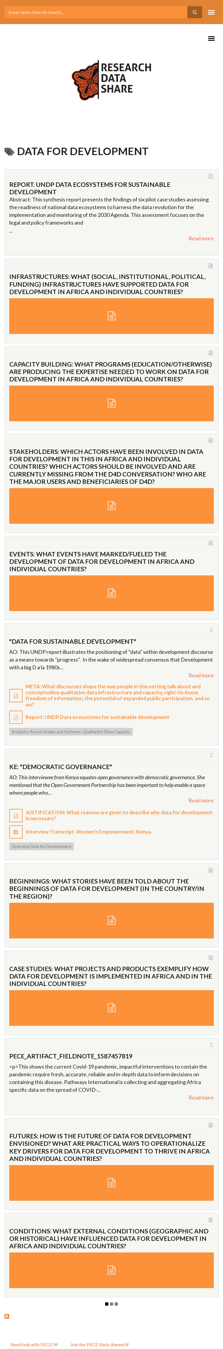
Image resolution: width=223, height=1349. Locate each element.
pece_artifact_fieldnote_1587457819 (70, 1056)
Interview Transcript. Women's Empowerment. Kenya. (89, 832)
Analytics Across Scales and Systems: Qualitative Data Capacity (71, 731)
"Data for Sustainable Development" (72, 641)
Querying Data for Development (41, 846)
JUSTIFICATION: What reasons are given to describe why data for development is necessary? (119, 815)
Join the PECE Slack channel (99, 1344)
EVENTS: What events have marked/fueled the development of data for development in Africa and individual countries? (101, 561)
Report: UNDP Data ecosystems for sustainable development (97, 717)
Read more (201, 238)
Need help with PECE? (33, 1344)
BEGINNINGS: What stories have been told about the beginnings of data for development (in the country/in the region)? (106, 888)
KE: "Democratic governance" (60, 766)
